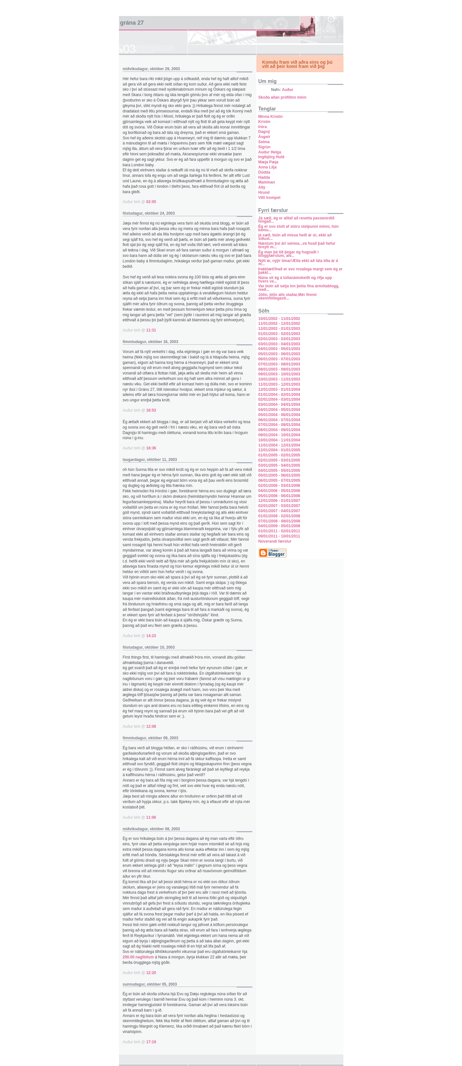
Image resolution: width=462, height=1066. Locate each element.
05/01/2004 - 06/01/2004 (279, 415)
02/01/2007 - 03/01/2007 (279, 506)
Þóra (262, 127)
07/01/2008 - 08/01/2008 (279, 521)
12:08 (151, 726)
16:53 (151, 410)
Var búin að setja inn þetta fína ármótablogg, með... (299, 288)
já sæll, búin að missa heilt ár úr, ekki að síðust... (295, 237)
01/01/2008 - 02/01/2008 (279, 516)
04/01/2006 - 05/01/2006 (279, 490)
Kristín (264, 121)
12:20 (151, 973)
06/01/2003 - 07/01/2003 (279, 359)
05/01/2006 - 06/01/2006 (279, 496)
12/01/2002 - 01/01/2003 (279, 328)
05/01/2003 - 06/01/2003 (279, 354)
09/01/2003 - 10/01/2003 (279, 374)
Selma (264, 142)
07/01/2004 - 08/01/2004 (279, 424)
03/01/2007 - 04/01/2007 (279, 511)
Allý (261, 187)
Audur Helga (269, 152)
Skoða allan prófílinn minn (282, 97)
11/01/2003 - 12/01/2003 (279, 384)
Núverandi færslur (274, 541)
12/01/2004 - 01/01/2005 (279, 450)
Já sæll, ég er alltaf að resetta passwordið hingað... (296, 220)
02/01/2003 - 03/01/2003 (279, 339)
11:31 (151, 330)
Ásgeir (264, 137)
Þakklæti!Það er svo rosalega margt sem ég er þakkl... (300, 271)
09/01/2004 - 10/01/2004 (279, 435)
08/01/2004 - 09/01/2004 (279, 430)
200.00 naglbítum (138, 957)
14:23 (151, 636)
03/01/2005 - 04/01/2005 (279, 465)
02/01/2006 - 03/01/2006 (279, 485)
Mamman (266, 182)
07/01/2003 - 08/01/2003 (279, 364)
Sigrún (264, 147)
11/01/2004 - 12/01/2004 (279, 445)
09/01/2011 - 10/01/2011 (279, 536)
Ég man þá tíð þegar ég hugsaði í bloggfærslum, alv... (288, 254)
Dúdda (264, 172)
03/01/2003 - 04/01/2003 (279, 344)
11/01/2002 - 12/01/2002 (279, 323)
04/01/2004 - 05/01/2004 (279, 409)
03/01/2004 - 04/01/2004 (279, 404)
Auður (287, 89)
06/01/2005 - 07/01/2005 (279, 480)
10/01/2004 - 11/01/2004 (279, 440)
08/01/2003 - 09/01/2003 (279, 369)
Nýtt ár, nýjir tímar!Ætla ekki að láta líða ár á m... (298, 262)
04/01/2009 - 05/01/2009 (279, 526)
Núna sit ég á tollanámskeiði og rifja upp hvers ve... (295, 279)
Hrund (264, 192)
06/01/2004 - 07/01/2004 (279, 420)
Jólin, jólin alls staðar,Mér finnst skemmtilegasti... (287, 296)
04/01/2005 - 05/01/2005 (279, 470)
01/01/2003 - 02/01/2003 (279, 334)
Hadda (264, 177)
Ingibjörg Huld (271, 157)
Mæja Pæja (268, 162)
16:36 (151, 448)
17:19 (151, 1042)
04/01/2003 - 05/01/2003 (279, 349)
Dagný (264, 131)
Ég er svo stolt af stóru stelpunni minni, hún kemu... (298, 228)
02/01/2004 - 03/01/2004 (279, 399)
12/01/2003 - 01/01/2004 (279, 389)
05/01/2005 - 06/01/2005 (279, 475)
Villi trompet (269, 197)
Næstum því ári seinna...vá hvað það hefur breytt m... (297, 245)
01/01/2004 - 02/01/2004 (279, 394)
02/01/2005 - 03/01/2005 (279, 460)
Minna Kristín (270, 116)
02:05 (151, 202)
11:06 (151, 817)
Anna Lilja (267, 167)
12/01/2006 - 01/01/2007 (279, 500)
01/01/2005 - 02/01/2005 (279, 455)
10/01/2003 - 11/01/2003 (279, 379)
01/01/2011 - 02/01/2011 (279, 531)
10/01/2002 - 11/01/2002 (279, 318)
